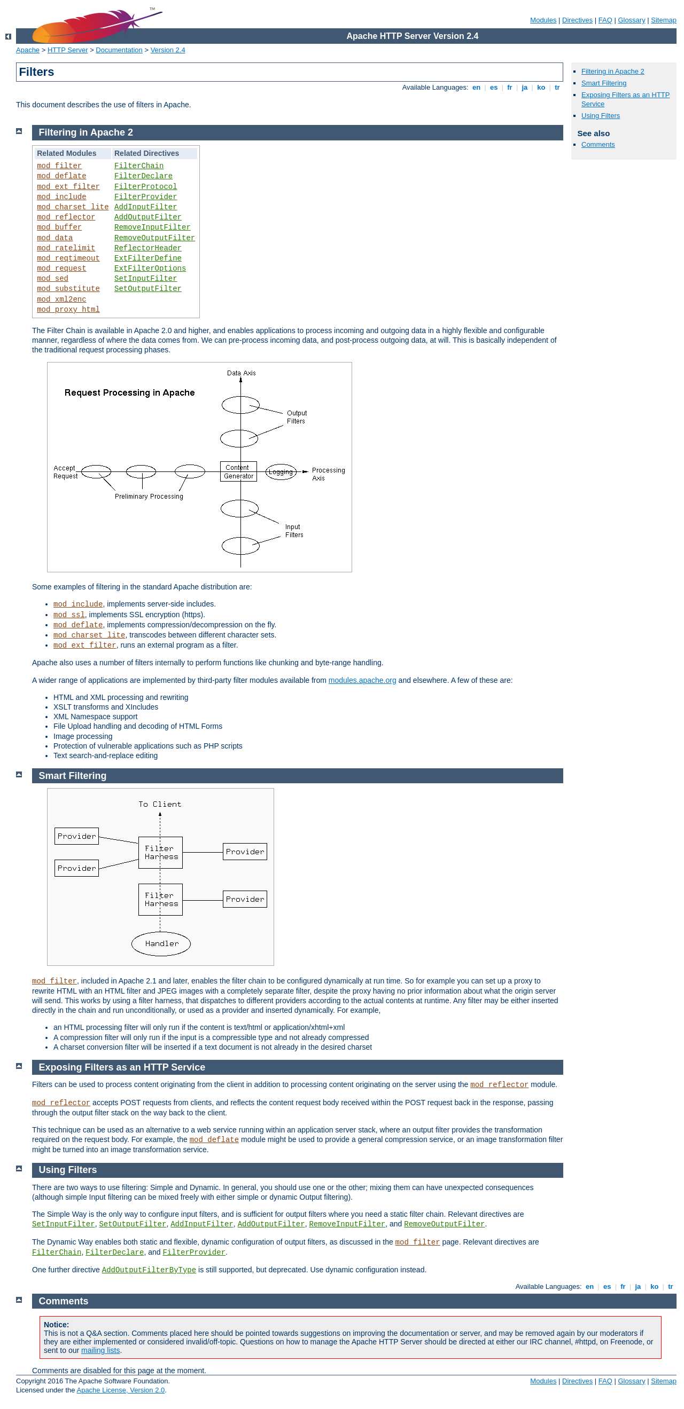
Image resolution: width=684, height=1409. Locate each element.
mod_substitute (68, 289)
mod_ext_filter (68, 187)
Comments (598, 144)
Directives (577, 20)
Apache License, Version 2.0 (120, 1390)
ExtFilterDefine (148, 258)
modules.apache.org (363, 680)
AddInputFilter (145, 207)
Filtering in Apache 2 (612, 71)
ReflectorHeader (148, 248)
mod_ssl (69, 615)
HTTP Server (68, 50)
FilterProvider (145, 197)
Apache (28, 50)
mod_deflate (61, 176)
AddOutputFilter (148, 217)
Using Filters (600, 116)
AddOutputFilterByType (149, 1270)
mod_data (55, 238)
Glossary (631, 20)
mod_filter (59, 166)
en (476, 87)
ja (525, 87)
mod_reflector (66, 217)
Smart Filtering (604, 83)
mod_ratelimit (66, 248)
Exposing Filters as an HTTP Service (122, 1067)
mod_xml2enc (61, 299)
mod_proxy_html (68, 309)
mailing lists (100, 1350)
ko (541, 87)
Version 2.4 (168, 50)
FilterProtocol (145, 187)
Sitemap (664, 20)
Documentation (119, 50)
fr (510, 87)
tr (557, 87)
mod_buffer (59, 227)
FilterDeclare (143, 176)
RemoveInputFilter (152, 227)
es (494, 87)
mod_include (61, 197)
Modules (543, 20)
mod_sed (52, 278)
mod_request (61, 268)
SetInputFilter (145, 278)
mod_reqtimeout (68, 258)
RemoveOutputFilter (154, 238)
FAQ (605, 20)
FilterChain (139, 166)
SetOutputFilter (148, 289)
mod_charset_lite (72, 207)
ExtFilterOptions (150, 268)
